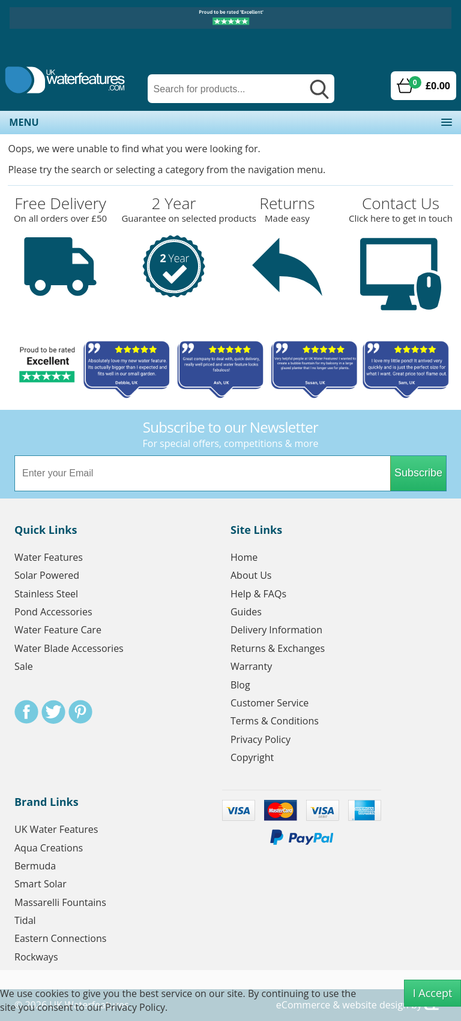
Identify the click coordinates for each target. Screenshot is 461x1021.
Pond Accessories (53, 611)
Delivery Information (276, 629)
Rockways (36, 956)
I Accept (433, 993)
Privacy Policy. (136, 1007)
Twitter (53, 712)
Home (244, 557)
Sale (23, 666)
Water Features (48, 557)
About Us (251, 575)
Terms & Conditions (274, 720)
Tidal (25, 920)
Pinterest (80, 712)
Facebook (26, 712)
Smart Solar (40, 883)
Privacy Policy (260, 739)
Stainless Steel (46, 593)
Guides (246, 611)
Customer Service (269, 702)
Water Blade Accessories (69, 648)
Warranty (251, 666)
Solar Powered (46, 575)
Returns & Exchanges (277, 648)
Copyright (252, 757)
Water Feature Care (57, 629)
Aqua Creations (48, 847)
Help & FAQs (258, 593)
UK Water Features (56, 829)
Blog (240, 684)
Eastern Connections (60, 938)
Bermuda (35, 865)
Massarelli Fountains (60, 902)
